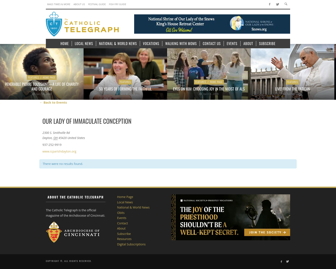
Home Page (49, 77)
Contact (122, 223)
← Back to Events (53, 102)
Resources (124, 239)
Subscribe (124, 234)
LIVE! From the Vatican (292, 89)
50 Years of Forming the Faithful (125, 89)
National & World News (133, 207)
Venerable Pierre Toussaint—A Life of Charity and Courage (42, 86)
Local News (125, 202)
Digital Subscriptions (131, 244)
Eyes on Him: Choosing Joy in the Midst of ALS (209, 89)
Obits (121, 213)
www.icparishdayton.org (59, 151)
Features (33, 77)
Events (121, 218)
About (121, 228)
